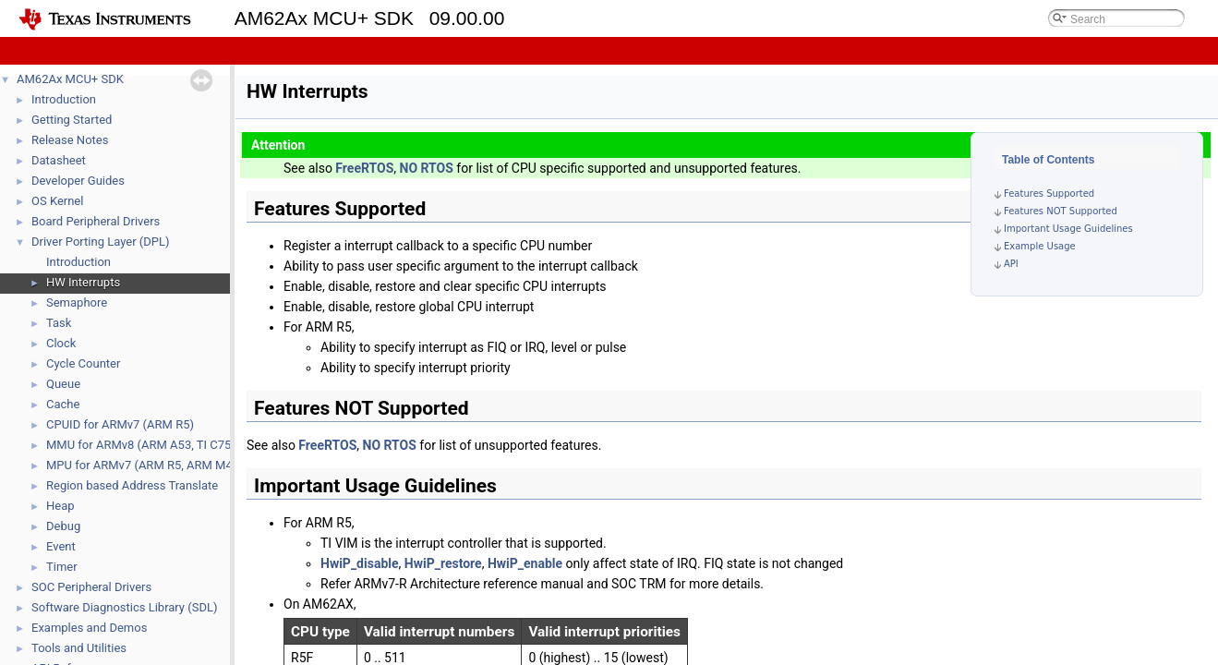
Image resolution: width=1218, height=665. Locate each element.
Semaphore (76, 302)
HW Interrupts (83, 282)
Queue (63, 384)
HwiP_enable (525, 563)
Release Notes (69, 140)
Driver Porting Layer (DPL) (100, 241)
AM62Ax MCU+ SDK (70, 79)
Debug (63, 526)
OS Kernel (57, 201)
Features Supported (1049, 193)
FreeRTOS (364, 168)
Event (61, 546)
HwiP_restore (443, 563)
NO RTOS (426, 168)
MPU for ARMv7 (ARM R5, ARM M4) (141, 465)
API (1011, 264)
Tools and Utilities (79, 648)
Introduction (63, 99)
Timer (62, 567)
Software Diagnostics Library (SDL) (124, 607)
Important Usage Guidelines (1068, 229)
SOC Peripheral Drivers (91, 587)
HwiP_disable (359, 563)
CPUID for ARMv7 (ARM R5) (120, 424)
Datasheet (58, 160)
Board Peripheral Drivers (95, 221)
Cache (62, 404)
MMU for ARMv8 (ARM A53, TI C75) (140, 445)
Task (58, 323)
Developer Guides (78, 180)
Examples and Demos (89, 628)
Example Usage (1040, 246)
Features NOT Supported (1060, 211)
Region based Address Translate (132, 485)
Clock (61, 343)
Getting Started (71, 120)
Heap (60, 506)
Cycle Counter (83, 363)
